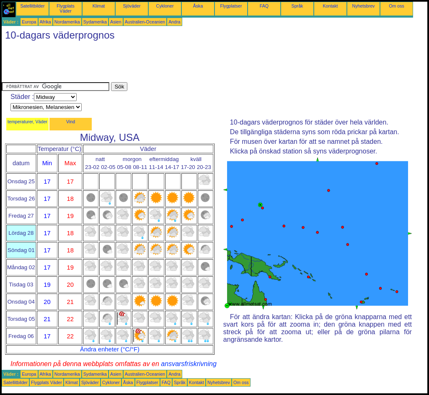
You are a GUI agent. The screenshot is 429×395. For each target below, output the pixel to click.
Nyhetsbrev (363, 5)
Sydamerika (95, 21)
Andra (174, 21)
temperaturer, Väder (27, 121)
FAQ (264, 5)
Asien (115, 21)
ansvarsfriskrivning (188, 363)
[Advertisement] (154, 63)
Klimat (99, 5)
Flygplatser (231, 5)
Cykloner (164, 5)
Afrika (45, 21)
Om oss (396, 5)
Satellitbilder (32, 5)
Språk (297, 5)
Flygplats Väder (66, 8)
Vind (70, 121)
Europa (29, 21)
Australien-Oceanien (145, 21)
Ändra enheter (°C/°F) (110, 349)
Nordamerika (67, 21)
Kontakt (330, 5)
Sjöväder (131, 5)
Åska (198, 5)
